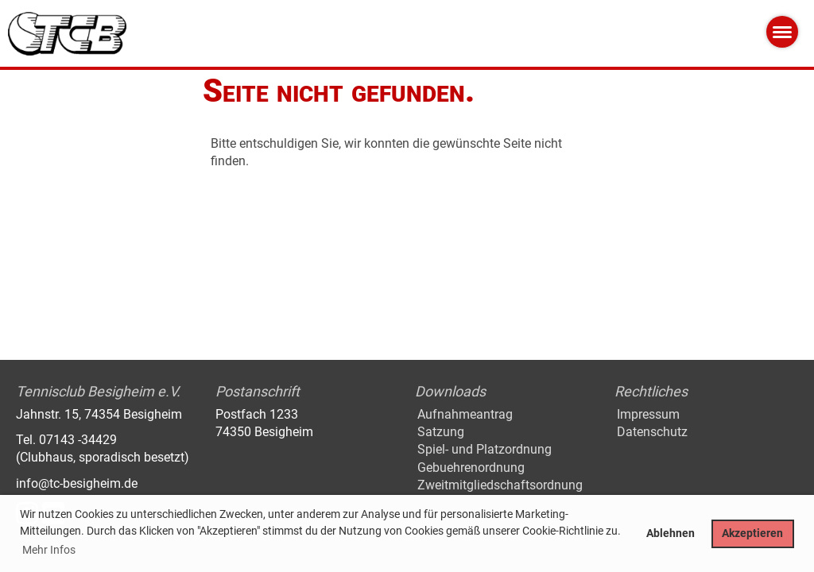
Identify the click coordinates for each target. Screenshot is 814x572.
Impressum (648, 414)
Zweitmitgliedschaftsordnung (500, 485)
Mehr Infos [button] (49, 549)
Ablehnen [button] (670, 533)
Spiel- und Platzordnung (484, 449)
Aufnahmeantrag (465, 414)
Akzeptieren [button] (752, 533)
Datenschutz (652, 431)
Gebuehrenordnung (471, 467)
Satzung (440, 431)
